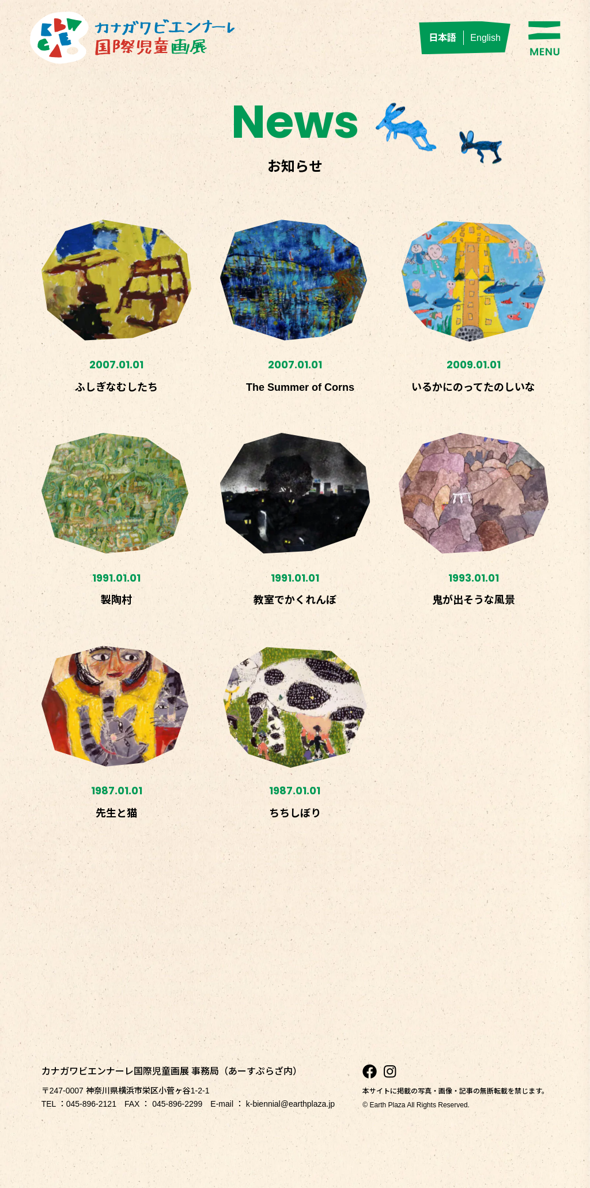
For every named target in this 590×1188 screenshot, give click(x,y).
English (485, 38)
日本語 (442, 38)
